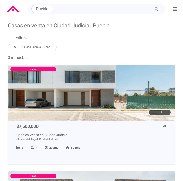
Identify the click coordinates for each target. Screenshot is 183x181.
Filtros (21, 37)
